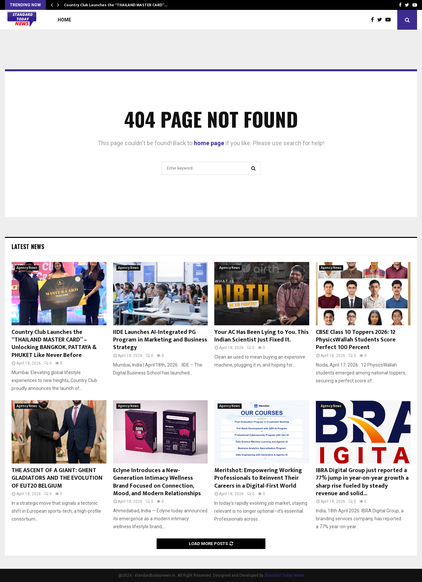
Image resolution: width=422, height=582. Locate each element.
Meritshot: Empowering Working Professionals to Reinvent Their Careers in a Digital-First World (258, 478)
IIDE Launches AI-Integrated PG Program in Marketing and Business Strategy (160, 340)
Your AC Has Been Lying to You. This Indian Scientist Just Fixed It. (261, 336)
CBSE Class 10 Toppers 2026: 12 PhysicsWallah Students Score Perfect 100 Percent (356, 340)
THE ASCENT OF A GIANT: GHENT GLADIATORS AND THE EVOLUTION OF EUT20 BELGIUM (57, 478)
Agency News (26, 268)
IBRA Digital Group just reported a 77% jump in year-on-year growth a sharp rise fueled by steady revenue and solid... (362, 482)
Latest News (28, 246)
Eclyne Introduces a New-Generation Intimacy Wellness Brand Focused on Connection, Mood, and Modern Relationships (157, 482)
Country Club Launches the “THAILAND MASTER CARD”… (115, 5)
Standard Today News (284, 575)
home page (209, 143)
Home (64, 19)
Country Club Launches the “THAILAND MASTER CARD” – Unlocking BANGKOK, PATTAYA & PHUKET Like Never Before (54, 343)
